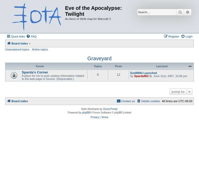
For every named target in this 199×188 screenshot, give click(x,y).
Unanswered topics (17, 49)
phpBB (86, 112)
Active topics (40, 49)
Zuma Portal (110, 109)
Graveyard (99, 58)
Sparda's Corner (35, 72)
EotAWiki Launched (143, 72)
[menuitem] (31, 36)
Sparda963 (141, 76)
